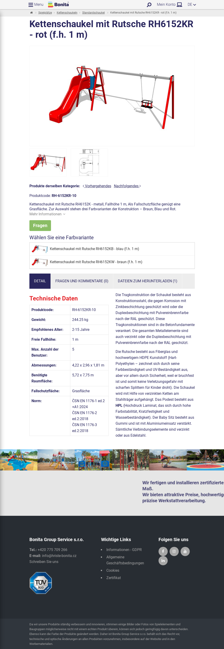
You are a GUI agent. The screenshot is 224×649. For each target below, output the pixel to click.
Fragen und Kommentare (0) (81, 281)
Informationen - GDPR (124, 550)
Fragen (40, 225)
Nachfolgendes (127, 186)
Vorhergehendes (97, 186)
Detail (40, 281)
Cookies (112, 570)
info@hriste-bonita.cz (59, 556)
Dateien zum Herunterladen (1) (147, 281)
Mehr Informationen (47, 214)
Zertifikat (113, 578)
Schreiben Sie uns (43, 562)
